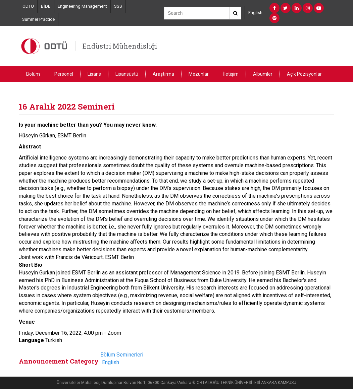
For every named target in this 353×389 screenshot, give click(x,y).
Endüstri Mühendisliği (120, 46)
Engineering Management (82, 6)
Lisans (94, 74)
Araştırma (163, 74)
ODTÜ (28, 6)
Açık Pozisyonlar (304, 74)
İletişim (231, 74)
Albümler (262, 74)
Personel (63, 74)
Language (31, 340)
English (255, 12)
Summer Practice (38, 19)
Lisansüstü (126, 74)
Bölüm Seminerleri (121, 354)
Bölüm (33, 74)
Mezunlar (199, 74)
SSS (118, 6)
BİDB (46, 6)
